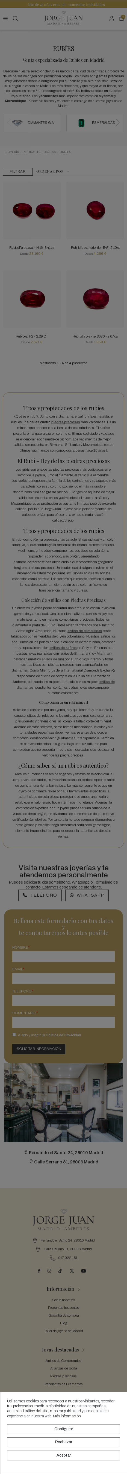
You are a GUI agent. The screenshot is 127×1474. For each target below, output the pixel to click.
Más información (67, 1416)
